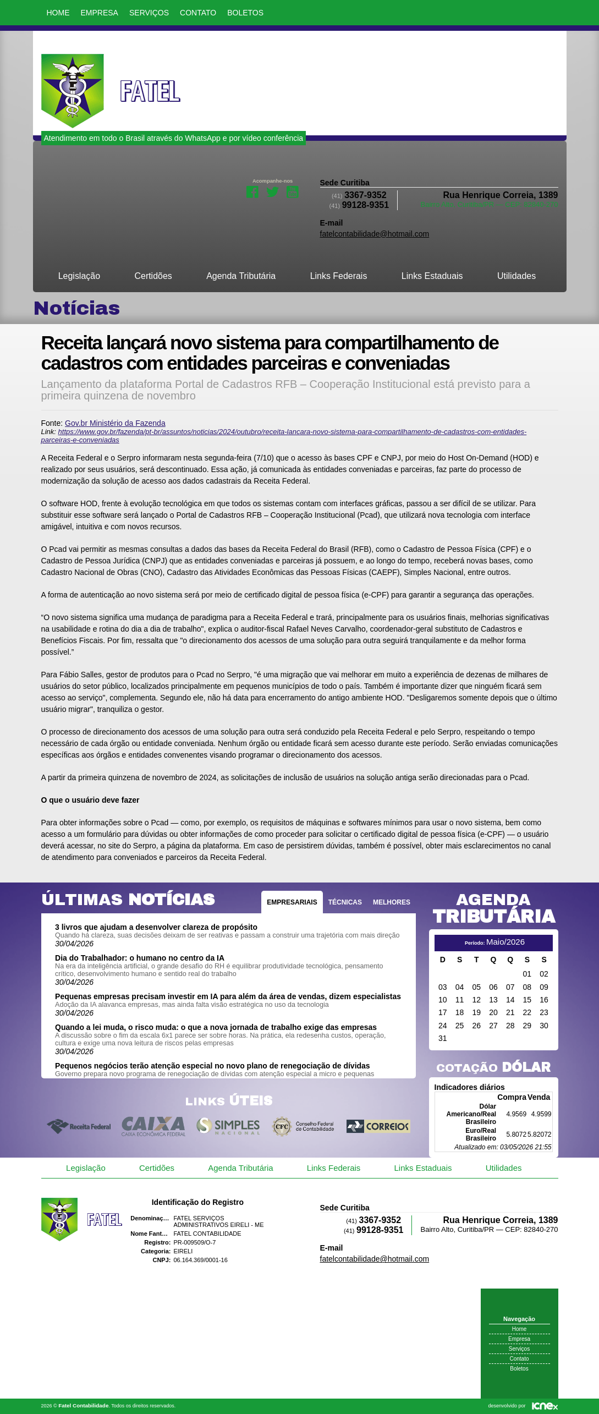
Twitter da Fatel (272, 191)
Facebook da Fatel (252, 191)
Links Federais (338, 276)
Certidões (153, 276)
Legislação (79, 276)
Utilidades (516, 276)
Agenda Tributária (241, 276)
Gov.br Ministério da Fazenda (115, 423)
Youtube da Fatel (293, 191)
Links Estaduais (432, 276)
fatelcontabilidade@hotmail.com (375, 233)
